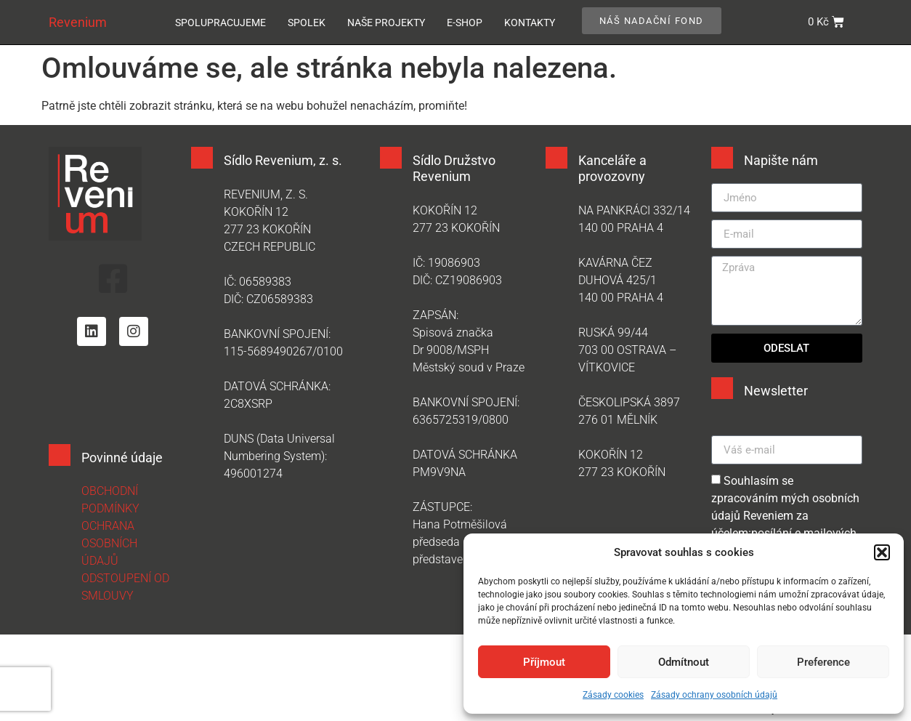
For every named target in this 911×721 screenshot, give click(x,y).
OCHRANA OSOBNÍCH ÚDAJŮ (109, 543)
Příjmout (544, 662)
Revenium (78, 22)
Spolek (306, 22)
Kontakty (529, 22)
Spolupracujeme (220, 22)
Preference (823, 662)
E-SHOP (464, 22)
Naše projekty (386, 22)
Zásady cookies (613, 695)
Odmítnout (683, 662)
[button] (882, 552)
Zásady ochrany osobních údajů (714, 695)
